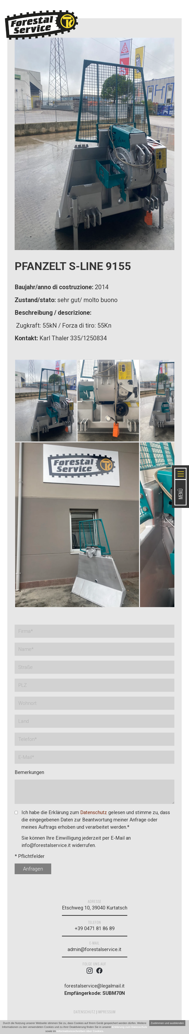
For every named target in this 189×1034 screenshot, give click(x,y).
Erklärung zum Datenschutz (129, 1026)
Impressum (107, 1011)
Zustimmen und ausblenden (167, 1023)
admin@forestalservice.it (94, 949)
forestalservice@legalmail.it (94, 986)
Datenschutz (93, 812)
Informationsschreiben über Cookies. (80, 1031)
